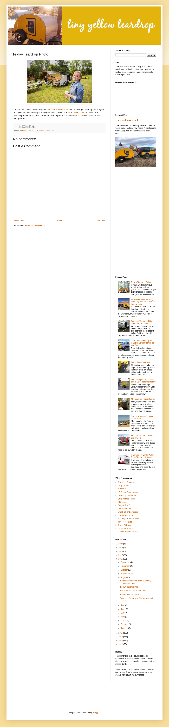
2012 (120, 644)
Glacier (31, 130)
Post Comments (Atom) (35, 225)
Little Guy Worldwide (127, 495)
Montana (42, 130)
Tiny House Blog (125, 522)
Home (59, 221)
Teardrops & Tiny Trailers (128, 519)
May (123, 613)
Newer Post (19, 221)
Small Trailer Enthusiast (128, 512)
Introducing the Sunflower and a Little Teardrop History (143, 380)
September (126, 574)
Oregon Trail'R (124, 505)
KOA (36, 130)
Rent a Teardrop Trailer (141, 282)
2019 (120, 547)
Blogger (96, 712)
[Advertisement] (51, 696)
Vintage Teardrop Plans (128, 532)
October (124, 570)
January (124, 628)
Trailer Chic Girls (125, 525)
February (125, 624)
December (125, 562)
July (123, 605)
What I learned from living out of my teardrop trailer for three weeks (143, 301)
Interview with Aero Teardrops (133, 591)
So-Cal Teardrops (125, 515)
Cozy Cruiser (123, 485)
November (125, 566)
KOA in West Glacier (77, 112)
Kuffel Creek (123, 489)
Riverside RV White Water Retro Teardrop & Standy (142, 456)
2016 (120, 559)
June (123, 609)
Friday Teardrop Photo (140, 362)
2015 (120, 633)
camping (23, 130)
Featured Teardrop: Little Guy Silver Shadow (141, 322)
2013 (120, 640)
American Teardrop (126, 482)
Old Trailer (122, 502)
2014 (120, 637)
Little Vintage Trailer (126, 499)
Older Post (100, 221)
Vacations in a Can (126, 528)
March (124, 620)
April (123, 617)
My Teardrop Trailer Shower (143, 399)
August (124, 577)
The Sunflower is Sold (127, 120)
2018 (120, 551)
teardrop (50, 130)
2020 (120, 544)
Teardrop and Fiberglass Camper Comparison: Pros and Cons (142, 342)
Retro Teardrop (124, 509)
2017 (120, 555)
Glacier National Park (58, 109)
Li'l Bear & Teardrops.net (128, 492)
